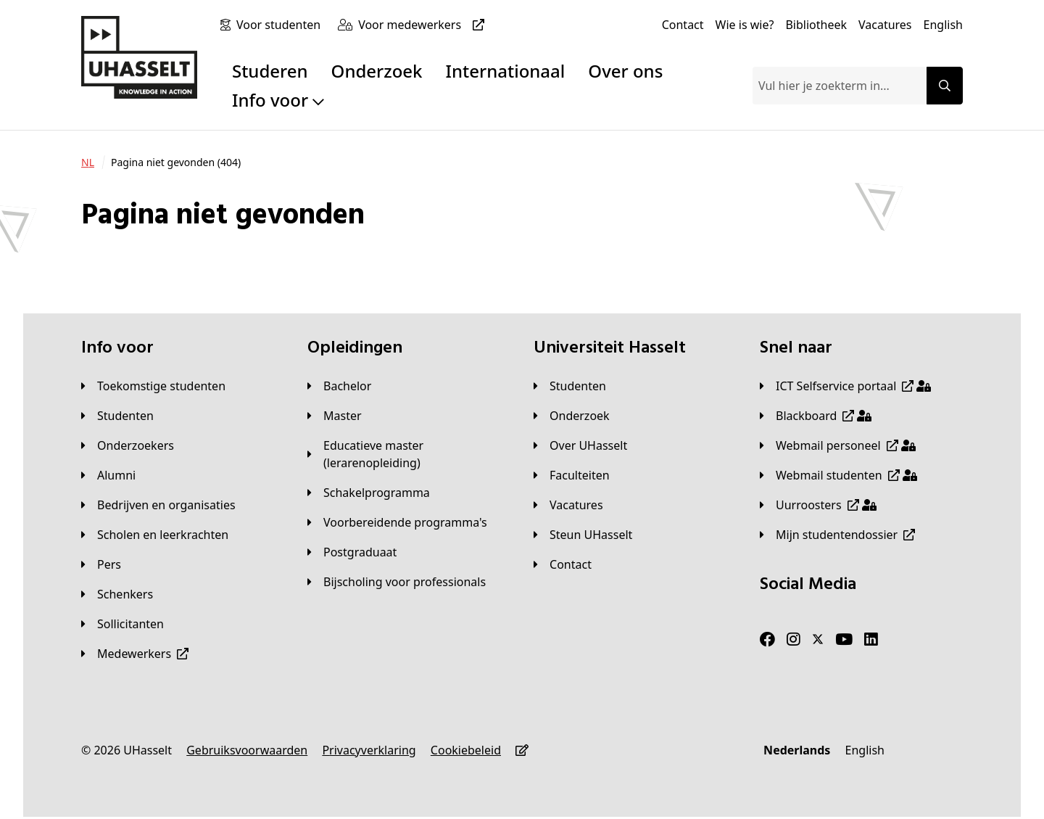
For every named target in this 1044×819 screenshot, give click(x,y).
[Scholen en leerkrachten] (154, 534)
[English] (943, 24)
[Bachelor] (339, 386)
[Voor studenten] (281, 24)
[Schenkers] (117, 594)
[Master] (334, 415)
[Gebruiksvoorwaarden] (246, 750)
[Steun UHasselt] (583, 534)
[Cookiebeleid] (466, 750)
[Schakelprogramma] (368, 492)
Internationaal (506, 71)
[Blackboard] (815, 415)
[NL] (87, 162)
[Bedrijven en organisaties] (158, 505)
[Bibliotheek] (816, 24)
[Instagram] (793, 640)
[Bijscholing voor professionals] (396, 581)
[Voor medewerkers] (424, 24)
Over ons (625, 71)
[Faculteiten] (572, 475)
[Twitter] (818, 640)
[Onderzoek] (572, 415)
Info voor (278, 100)
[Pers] (101, 564)
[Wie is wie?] (745, 24)
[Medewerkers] (134, 653)
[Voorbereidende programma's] (397, 522)
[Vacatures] (885, 24)
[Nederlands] (796, 750)
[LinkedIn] (871, 640)
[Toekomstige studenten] (153, 386)
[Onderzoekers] (127, 445)
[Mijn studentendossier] (837, 534)
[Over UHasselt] (580, 445)
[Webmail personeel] (838, 445)
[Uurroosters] (818, 505)
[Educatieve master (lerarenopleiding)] (408, 454)
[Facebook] (767, 640)
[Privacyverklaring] (368, 750)
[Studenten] (117, 415)
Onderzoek (377, 71)
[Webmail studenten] (838, 475)
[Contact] (683, 24)
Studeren (270, 71)
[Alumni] (108, 475)
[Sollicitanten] (122, 624)
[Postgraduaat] (352, 552)
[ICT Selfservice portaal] (845, 386)
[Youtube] (844, 640)
